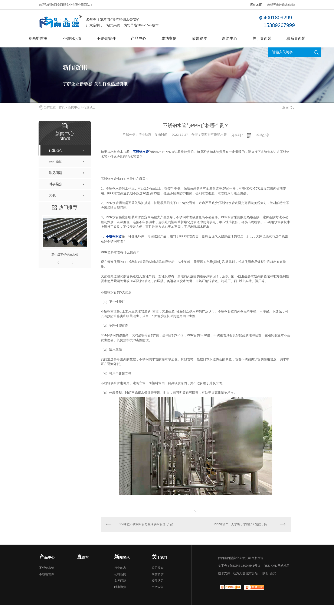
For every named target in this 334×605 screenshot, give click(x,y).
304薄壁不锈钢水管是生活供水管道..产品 (146, 524)
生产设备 (158, 587)
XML (274, 565)
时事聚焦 (120, 587)
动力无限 (239, 573)
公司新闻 (120, 574)
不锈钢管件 (106, 38)
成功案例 (169, 38)
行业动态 (89, 107)
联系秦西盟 (296, 38)
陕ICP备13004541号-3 (245, 565)
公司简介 (158, 567)
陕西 (265, 573)
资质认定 (158, 580)
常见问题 (120, 580)
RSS (267, 565)
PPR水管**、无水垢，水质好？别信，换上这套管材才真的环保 (250, 524)
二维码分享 (261, 135)
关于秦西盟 (262, 38)
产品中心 (138, 38)
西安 (273, 573)
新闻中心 (229, 38)
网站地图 (256, 4)
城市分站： (253, 573)
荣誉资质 (199, 38)
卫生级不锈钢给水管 (64, 254)
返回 (288, 107)
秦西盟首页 (38, 38)
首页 (62, 107)
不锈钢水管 (72, 38)
